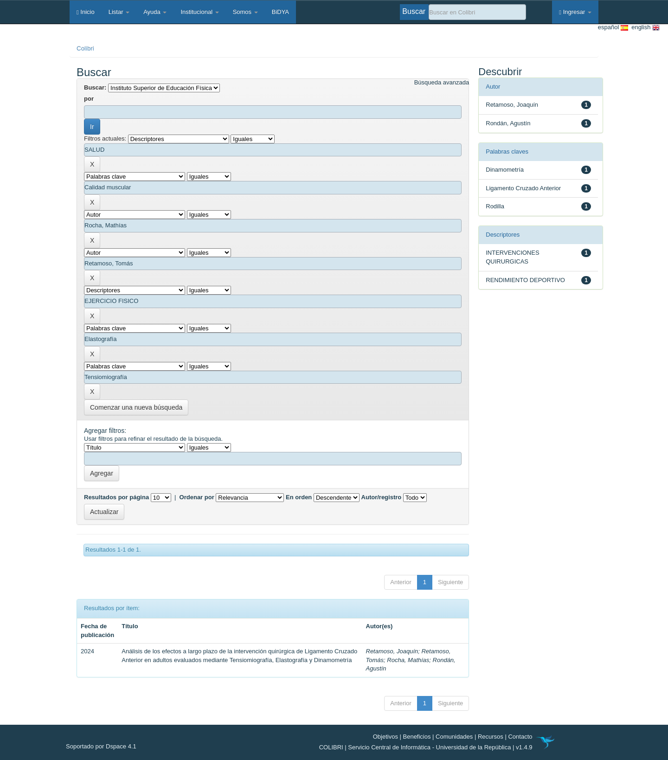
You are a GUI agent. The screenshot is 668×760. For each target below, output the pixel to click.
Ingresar (575, 11)
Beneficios (417, 736)
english (644, 28)
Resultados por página (116, 497)
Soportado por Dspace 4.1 (101, 746)
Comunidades (454, 736)
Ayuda (155, 11)
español (613, 28)
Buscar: (95, 87)
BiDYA (280, 11)
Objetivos (385, 736)
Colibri (85, 48)
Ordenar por (197, 497)
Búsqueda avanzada (441, 82)
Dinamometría (505, 169)
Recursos (490, 736)
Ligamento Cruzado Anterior (523, 188)
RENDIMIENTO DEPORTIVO (525, 280)
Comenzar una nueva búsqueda (136, 407)
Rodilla (495, 206)
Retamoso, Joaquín (392, 651)
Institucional (199, 11)
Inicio (86, 11)
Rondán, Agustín (508, 123)
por (89, 98)
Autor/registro (381, 497)
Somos (245, 11)
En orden (299, 497)
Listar (119, 11)
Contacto (520, 736)
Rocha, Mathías (408, 660)
